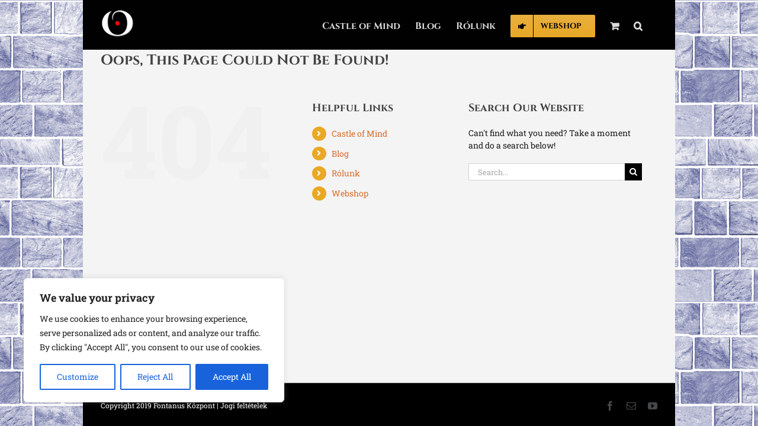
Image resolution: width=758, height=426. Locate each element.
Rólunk (346, 173)
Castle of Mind (359, 133)
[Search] (633, 171)
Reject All (155, 376)
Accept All (232, 376)
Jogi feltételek (244, 405)
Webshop (350, 193)
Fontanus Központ (184, 405)
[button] (652, 25)
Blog (340, 153)
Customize (77, 376)
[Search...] (546, 171)
